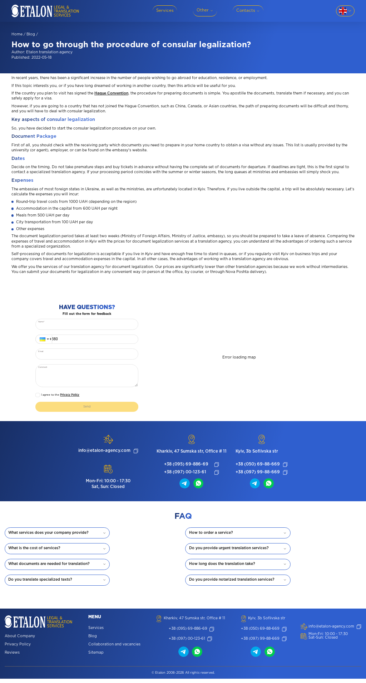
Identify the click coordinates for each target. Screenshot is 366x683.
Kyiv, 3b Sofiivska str (257, 454)
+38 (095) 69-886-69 (186, 467)
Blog (92, 640)
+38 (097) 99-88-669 (258, 475)
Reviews (12, 657)
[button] (43, 339)
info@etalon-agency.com (104, 453)
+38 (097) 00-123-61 (185, 475)
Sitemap (96, 656)
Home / (18, 34)
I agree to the (60, 395)
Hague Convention (111, 93)
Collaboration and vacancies (114, 648)
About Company (20, 640)
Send (87, 408)
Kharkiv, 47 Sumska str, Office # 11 (192, 454)
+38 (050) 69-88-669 (258, 467)
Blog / (32, 34)
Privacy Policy (69, 395)
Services (96, 632)
